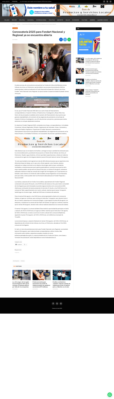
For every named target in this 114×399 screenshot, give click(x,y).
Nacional (30, 20)
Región (14, 20)
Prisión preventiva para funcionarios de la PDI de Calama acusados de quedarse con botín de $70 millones (41, 284)
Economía (75, 20)
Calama (6, 20)
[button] (109, 394)
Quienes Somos (102, 20)
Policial (22, 20)
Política (52, 20)
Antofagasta (16, 260)
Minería (92, 20)
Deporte (60, 20)
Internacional (41, 20)
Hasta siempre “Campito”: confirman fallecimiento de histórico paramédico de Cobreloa (92, 92)
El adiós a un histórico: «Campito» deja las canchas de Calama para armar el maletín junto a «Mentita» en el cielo (61, 284)
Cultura (84, 20)
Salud (68, 20)
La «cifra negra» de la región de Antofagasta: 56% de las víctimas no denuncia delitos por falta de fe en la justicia (36, 1)
